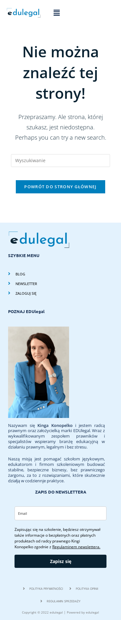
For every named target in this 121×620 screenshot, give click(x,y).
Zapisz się (60, 561)
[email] (60, 513)
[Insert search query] (60, 160)
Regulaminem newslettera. (76, 547)
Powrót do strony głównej (60, 187)
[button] (56, 12)
